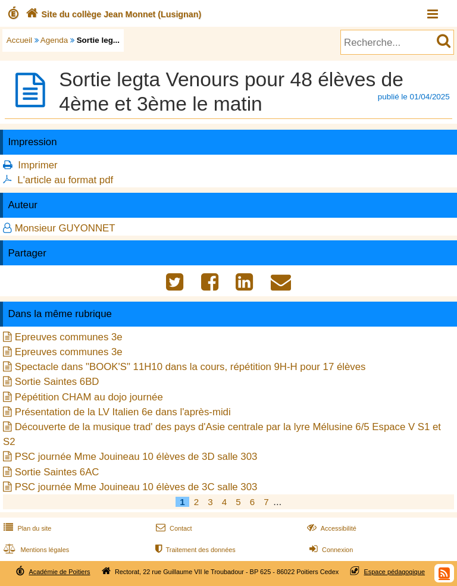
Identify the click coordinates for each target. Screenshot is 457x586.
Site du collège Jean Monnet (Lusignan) (112, 14)
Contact (173, 528)
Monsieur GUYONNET (65, 228)
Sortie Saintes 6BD (57, 381)
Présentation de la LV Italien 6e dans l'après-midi (123, 412)
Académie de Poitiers (59, 571)
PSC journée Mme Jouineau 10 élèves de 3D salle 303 (136, 456)
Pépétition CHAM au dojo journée (89, 397)
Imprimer (37, 165)
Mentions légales (35, 549)
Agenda (54, 40)
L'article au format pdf (65, 180)
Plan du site (26, 528)
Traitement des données (194, 549)
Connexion (330, 549)
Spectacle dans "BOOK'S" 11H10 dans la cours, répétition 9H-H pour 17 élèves (190, 366)
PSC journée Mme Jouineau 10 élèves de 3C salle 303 (136, 487)
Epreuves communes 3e (69, 337)
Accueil (19, 40)
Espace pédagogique (394, 571)
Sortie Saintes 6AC (57, 472)
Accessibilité (330, 528)
